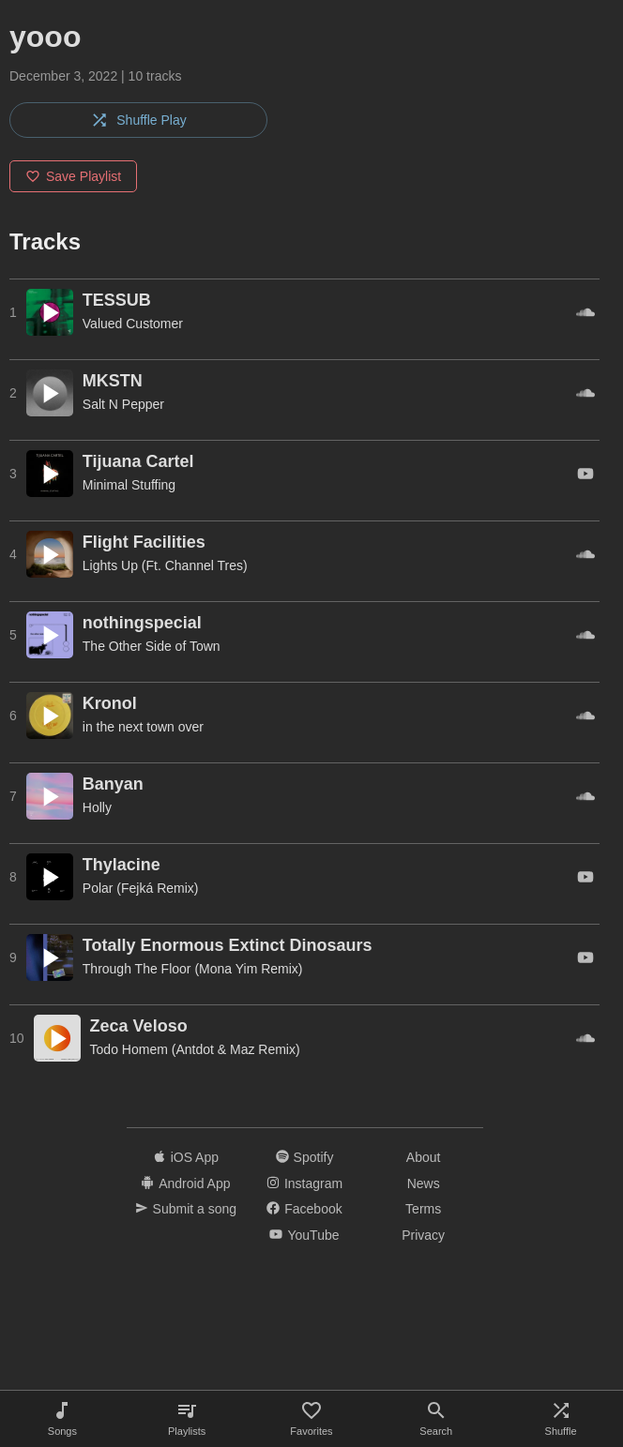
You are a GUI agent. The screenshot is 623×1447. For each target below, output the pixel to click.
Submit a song (186, 1208)
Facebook (304, 1208)
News (423, 1183)
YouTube (304, 1235)
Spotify (305, 1157)
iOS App (186, 1157)
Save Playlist (73, 176)
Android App (185, 1183)
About (423, 1157)
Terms (423, 1208)
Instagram (304, 1183)
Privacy (423, 1235)
